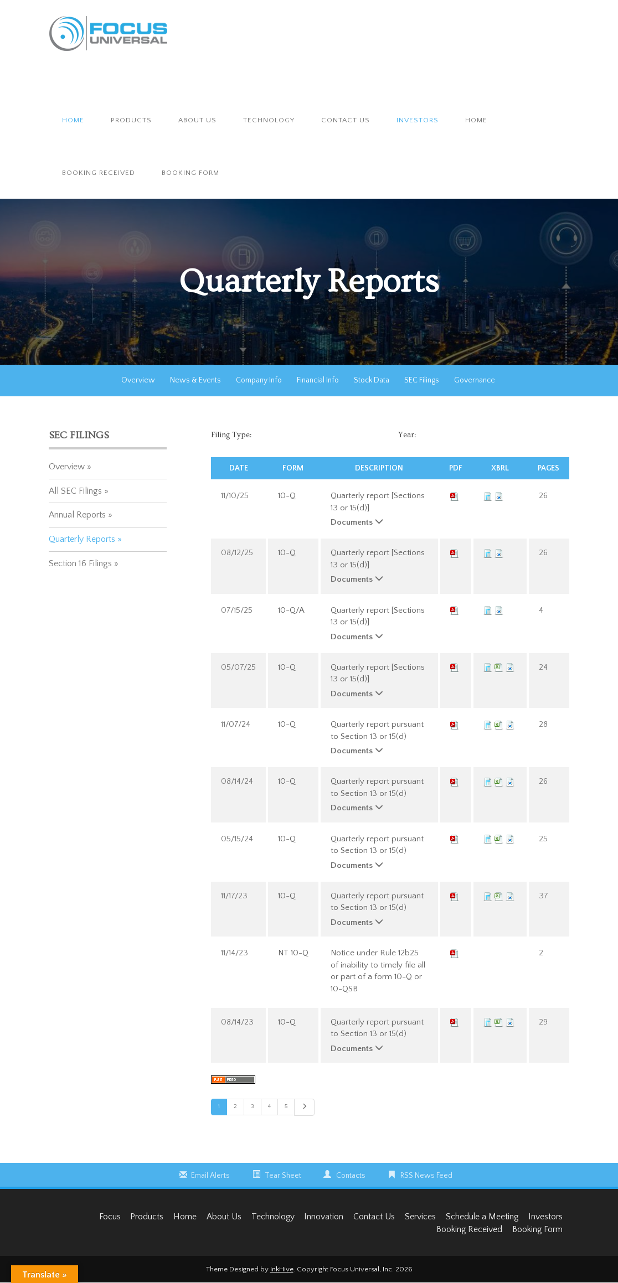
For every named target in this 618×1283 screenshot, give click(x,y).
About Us (197, 120)
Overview (138, 380)
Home (73, 120)
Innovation (319, 1217)
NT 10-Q (293, 953)
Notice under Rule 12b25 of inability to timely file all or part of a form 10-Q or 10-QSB (378, 970)
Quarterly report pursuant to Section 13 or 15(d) (377, 730)
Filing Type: (231, 435)
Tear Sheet (283, 1175)
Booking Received (98, 173)
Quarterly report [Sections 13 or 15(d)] (378, 501)
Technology (269, 120)
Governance (474, 380)
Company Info (259, 380)
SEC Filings (421, 380)
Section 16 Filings (80, 563)
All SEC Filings (75, 491)
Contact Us (345, 120)
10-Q (287, 495)
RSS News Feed (426, 1175)
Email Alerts (210, 1175)
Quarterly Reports (82, 539)
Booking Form (190, 173)
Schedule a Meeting (480, 1217)
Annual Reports (77, 515)
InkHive (281, 1270)
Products (131, 120)
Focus (101, 1217)
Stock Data (371, 380)
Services (417, 1217)
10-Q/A (291, 610)
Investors (417, 120)
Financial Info (318, 380)
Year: (407, 435)
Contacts (350, 1175)
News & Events (195, 380)
